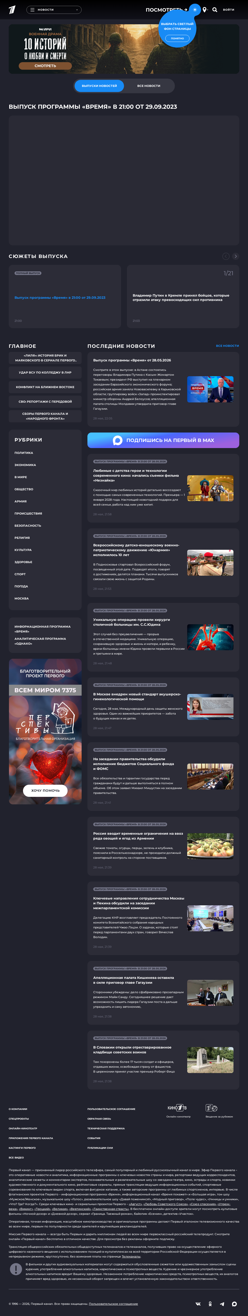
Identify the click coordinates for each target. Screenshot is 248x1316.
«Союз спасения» (202, 1204)
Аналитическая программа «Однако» (40, 641)
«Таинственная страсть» (110, 1209)
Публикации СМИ (100, 1147)
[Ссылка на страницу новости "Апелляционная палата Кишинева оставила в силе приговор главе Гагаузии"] (163, 993)
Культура (23, 550)
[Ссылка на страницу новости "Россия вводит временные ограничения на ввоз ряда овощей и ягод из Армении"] (163, 846)
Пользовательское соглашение (111, 1109)
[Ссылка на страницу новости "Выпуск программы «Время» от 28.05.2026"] (163, 389)
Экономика (25, 465)
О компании (18, 1109)
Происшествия (28, 513)
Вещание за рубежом (219, 1111)
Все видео (16, 1157)
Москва (22, 598)
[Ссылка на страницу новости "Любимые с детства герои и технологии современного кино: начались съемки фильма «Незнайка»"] (163, 488)
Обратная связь (99, 1118)
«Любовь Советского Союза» (165, 1204)
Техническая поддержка (106, 1128)
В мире (21, 477)
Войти (228, 9)
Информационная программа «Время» (43, 629)
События (93, 1138)
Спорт (20, 574)
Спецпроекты (19, 1118)
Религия (22, 538)
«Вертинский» (80, 1209)
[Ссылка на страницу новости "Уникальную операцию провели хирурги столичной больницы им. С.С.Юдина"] (163, 637)
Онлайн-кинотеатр (23, 1128)
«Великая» (60, 1209)
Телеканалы (131, 1256)
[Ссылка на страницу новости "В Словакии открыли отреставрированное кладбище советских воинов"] (163, 1060)
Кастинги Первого (22, 1147)
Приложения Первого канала (31, 1138)
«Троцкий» (42, 1209)
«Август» (135, 1204)
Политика (24, 453)
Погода (21, 586)
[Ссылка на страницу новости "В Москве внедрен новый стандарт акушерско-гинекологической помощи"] (163, 707)
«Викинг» (26, 1209)
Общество (24, 489)
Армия (21, 501)
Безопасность (28, 525)
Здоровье (23, 562)
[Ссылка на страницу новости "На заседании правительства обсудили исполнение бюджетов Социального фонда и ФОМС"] (163, 776)
